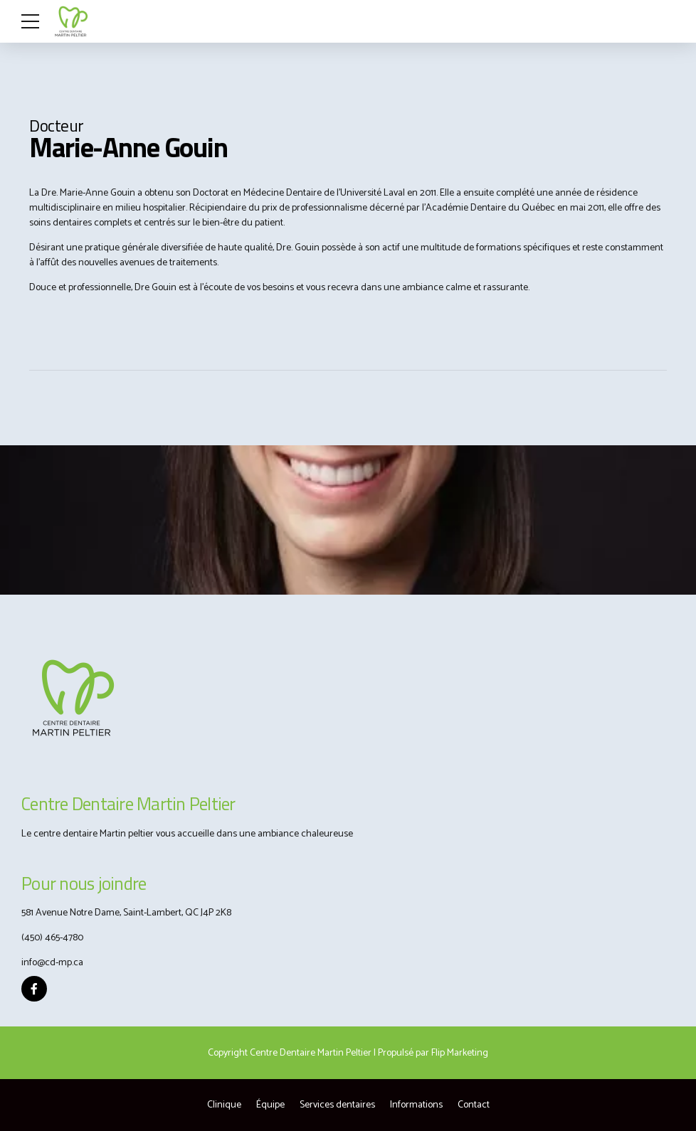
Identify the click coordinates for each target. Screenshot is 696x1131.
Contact (474, 1105)
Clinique (224, 1105)
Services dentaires (337, 1105)
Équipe (270, 1105)
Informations (416, 1105)
